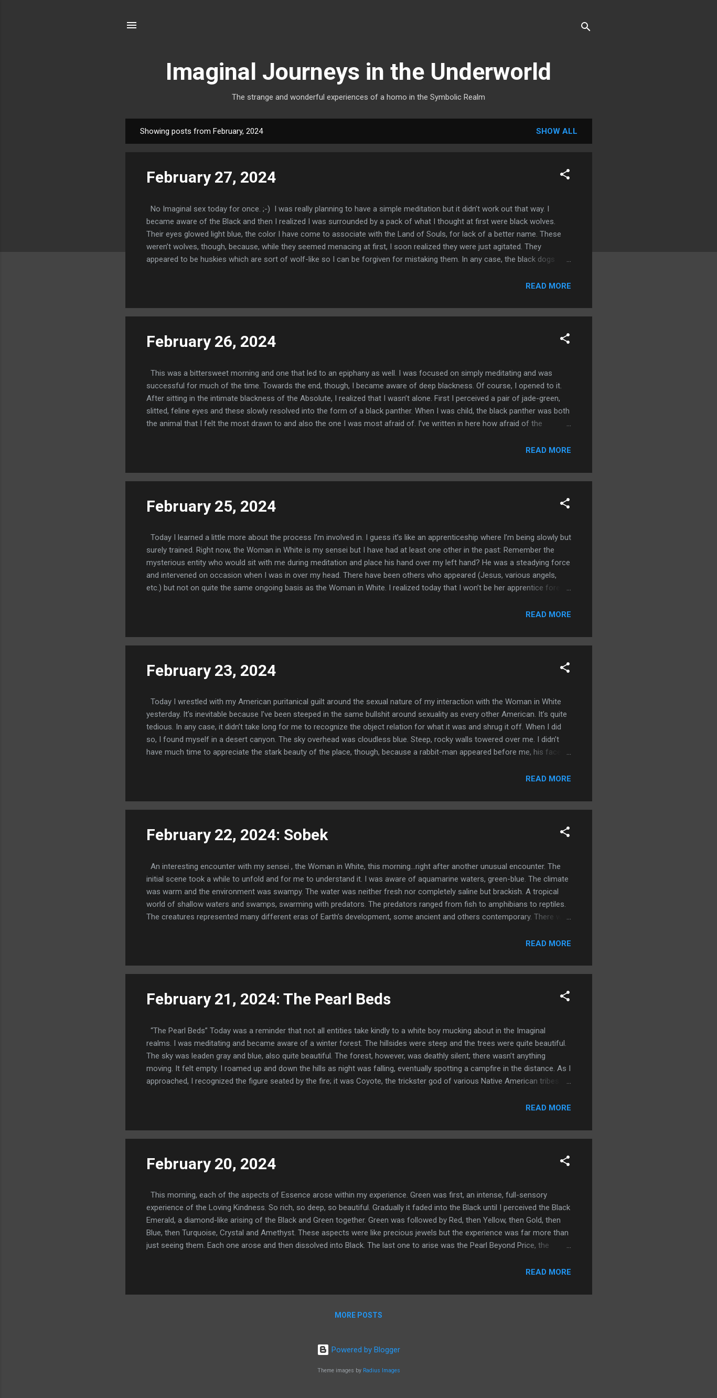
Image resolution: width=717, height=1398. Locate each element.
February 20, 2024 (211, 1164)
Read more (548, 286)
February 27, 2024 (211, 177)
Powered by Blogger (358, 1349)
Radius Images (381, 1370)
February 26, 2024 (211, 341)
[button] (565, 176)
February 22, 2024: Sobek (237, 834)
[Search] (586, 29)
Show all (556, 131)
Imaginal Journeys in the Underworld (358, 72)
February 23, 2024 (211, 670)
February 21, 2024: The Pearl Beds (268, 999)
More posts (358, 1315)
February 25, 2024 (211, 506)
